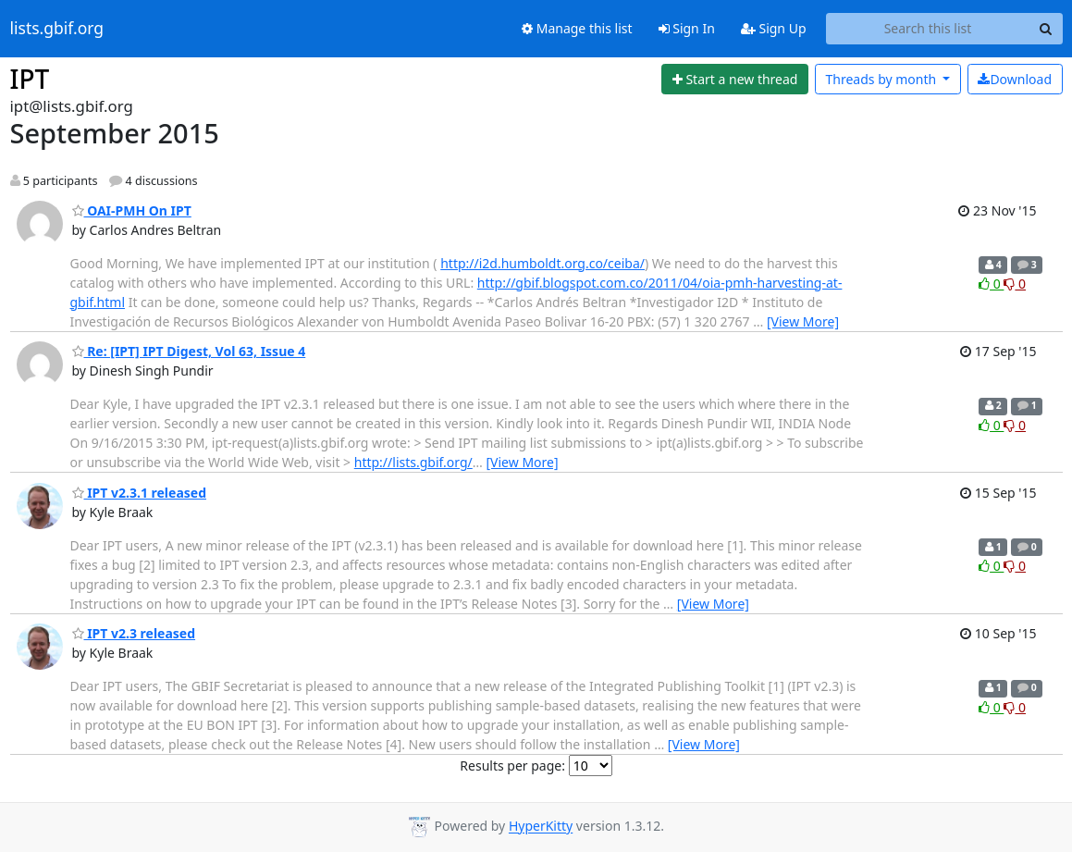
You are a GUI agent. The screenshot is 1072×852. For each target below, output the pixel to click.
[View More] (803, 321)
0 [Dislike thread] (1015, 283)
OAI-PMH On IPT (131, 210)
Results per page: (512, 765)
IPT (30, 78)
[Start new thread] (734, 79)
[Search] (1046, 28)
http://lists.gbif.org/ (413, 462)
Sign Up (774, 28)
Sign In (687, 28)
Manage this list (577, 28)
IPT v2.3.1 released (139, 492)
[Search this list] (928, 28)
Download (1015, 79)
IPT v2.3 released (134, 633)
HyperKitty (541, 826)
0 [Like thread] (991, 283)
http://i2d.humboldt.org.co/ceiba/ (542, 263)
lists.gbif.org (57, 29)
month (882, 79)
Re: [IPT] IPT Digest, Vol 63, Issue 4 (189, 351)
